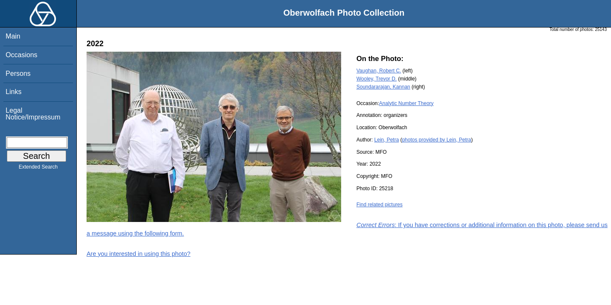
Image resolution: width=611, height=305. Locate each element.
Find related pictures (379, 205)
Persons (18, 73)
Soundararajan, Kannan (383, 87)
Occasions (21, 54)
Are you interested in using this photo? (139, 253)
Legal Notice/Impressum (33, 114)
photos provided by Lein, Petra (436, 140)
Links (13, 91)
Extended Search (38, 168)
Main (13, 36)
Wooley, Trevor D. (376, 79)
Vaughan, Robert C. (378, 71)
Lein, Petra (386, 140)
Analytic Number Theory (406, 103)
